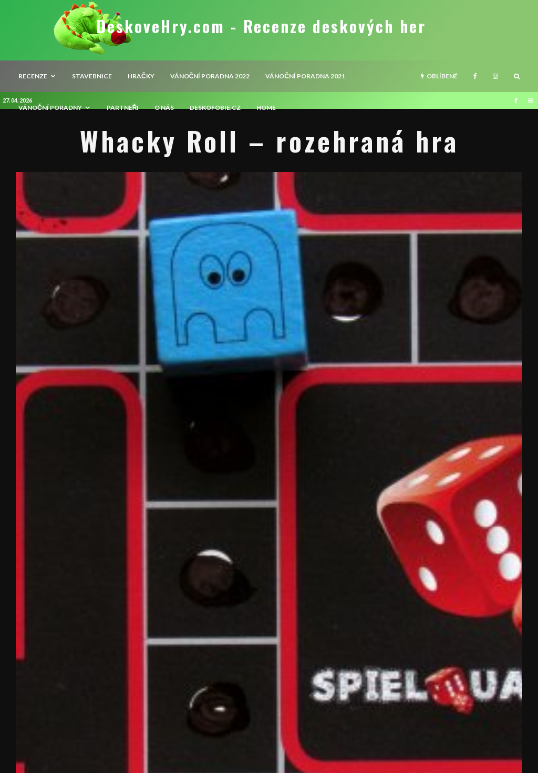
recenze (32, 76)
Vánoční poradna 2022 (210, 76)
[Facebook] (475, 76)
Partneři (123, 107)
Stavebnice (92, 76)
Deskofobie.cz (215, 107)
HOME (266, 107)
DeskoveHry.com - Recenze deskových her (261, 26)
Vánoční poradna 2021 (305, 76)
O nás (164, 107)
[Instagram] (495, 76)
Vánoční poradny (50, 107)
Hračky (141, 76)
